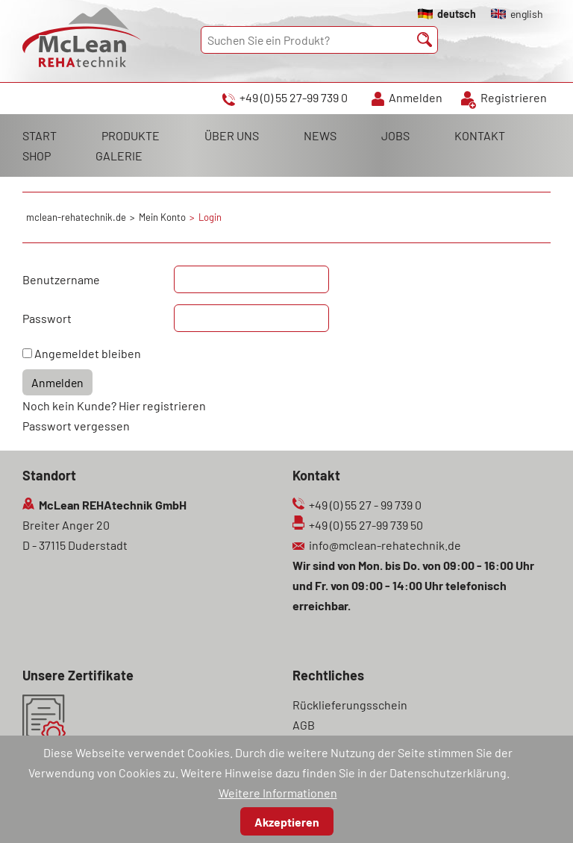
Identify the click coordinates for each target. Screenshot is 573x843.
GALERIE (119, 155)
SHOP (36, 155)
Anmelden (415, 97)
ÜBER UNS (231, 135)
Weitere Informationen (278, 793)
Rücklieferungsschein (349, 705)
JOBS (395, 135)
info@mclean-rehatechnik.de (385, 545)
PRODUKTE (130, 135)
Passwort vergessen (76, 426)
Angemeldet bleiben (87, 353)
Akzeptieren (286, 822)
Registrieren (513, 97)
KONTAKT (479, 135)
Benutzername (61, 279)
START (39, 135)
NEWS (320, 135)
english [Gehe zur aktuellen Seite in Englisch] (526, 13)
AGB (303, 725)
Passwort (47, 318)
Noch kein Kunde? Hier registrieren (114, 405)
